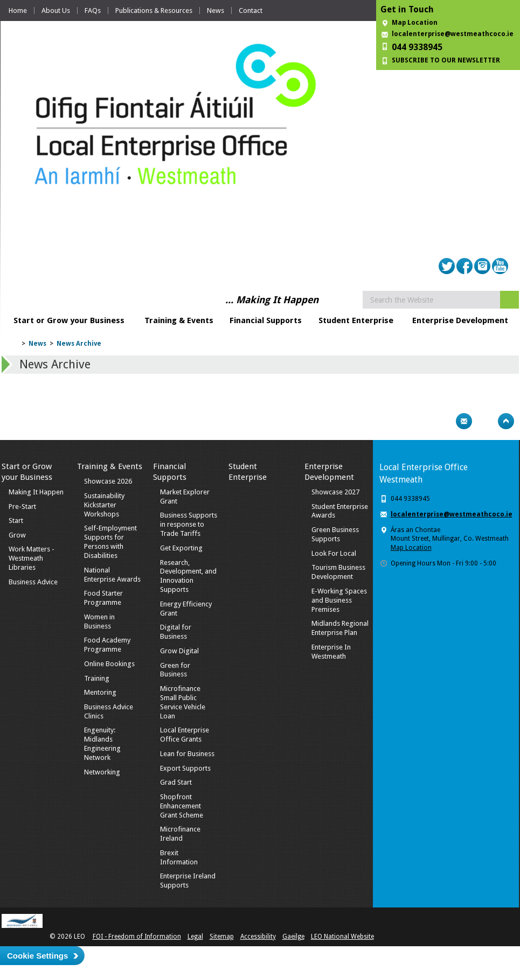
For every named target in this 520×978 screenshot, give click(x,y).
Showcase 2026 (108, 481)
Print (443, 421)
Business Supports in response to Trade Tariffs (188, 524)
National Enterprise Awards (112, 574)
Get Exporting (181, 548)
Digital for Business (175, 631)
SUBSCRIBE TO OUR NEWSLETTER (446, 60)
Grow (17, 535)
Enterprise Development (460, 320)
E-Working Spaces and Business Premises (339, 600)
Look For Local (333, 553)
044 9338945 (417, 47)
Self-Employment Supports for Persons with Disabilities (110, 542)
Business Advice (33, 582)
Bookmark (485, 421)
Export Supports (185, 768)
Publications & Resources (153, 10)
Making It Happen (36, 492)
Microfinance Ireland (180, 833)
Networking (102, 772)
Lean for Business (187, 754)
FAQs (93, 10)
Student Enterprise (355, 320)
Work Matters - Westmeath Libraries (31, 558)
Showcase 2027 (335, 492)
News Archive (79, 343)
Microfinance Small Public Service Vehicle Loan (182, 702)
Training (96, 678)
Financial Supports (266, 320)
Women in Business (99, 621)
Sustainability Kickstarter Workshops (104, 505)
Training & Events (178, 320)
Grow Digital (179, 651)
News (215, 10)
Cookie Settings (37, 955)
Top (506, 421)
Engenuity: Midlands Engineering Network (102, 744)
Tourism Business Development (338, 572)
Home (18, 10)
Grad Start (176, 782)
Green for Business (175, 670)
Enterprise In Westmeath (331, 651)
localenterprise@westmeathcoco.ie (453, 34)
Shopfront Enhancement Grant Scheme (181, 806)
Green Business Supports (335, 534)
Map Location (415, 22)
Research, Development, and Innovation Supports (188, 576)
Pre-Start (22, 506)
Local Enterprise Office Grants (184, 734)
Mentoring (100, 692)
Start (16, 520)
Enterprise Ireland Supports (188, 880)
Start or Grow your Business (68, 320)
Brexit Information (179, 857)
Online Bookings (109, 664)
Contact (250, 10)
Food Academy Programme (107, 644)
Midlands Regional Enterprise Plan (340, 628)
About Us (55, 10)
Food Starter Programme (103, 597)
